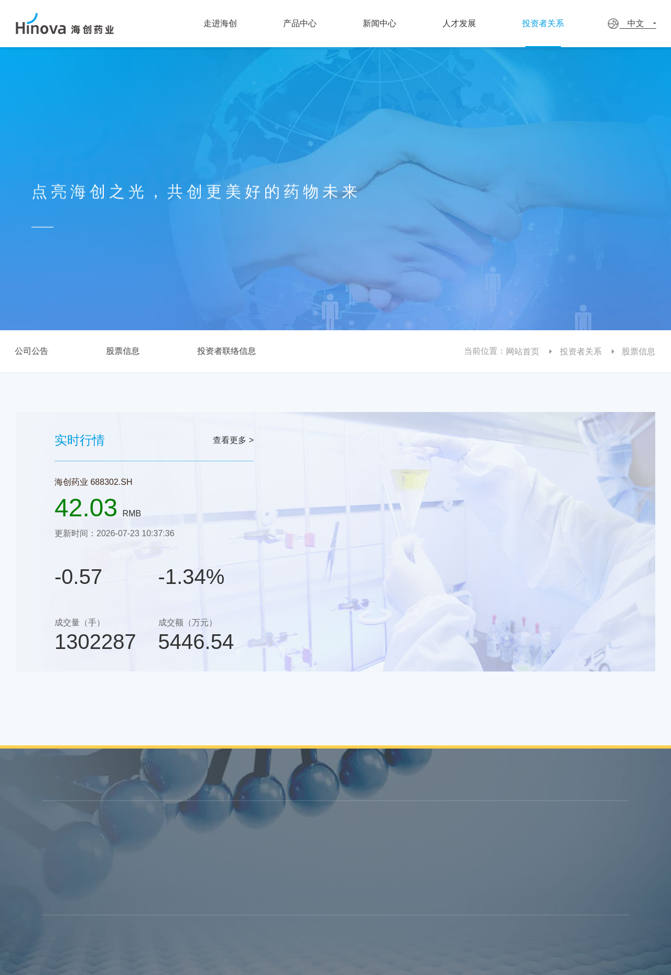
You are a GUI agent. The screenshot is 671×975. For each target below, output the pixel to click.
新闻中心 (389, 23)
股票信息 (120, 350)
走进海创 (224, 23)
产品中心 (306, 23)
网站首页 (526, 351)
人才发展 (474, 23)
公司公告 (29, 350)
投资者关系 (565, 23)
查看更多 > (233, 440)
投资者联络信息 (223, 350)
